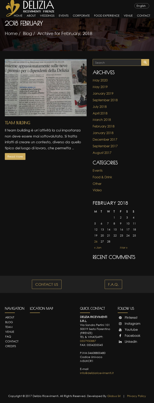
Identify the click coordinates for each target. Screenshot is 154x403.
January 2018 (103, 133)
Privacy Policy (136, 396)
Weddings (47, 19)
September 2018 (105, 100)
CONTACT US (46, 284)
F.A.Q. (113, 284)
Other (97, 184)
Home (18, 19)
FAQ (8, 336)
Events (64, 19)
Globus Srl (114, 396)
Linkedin (127, 341)
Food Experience (107, 19)
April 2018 (100, 113)
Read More (15, 156)
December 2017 (105, 139)
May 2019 (100, 87)
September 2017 (105, 146)
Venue (128, 19)
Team (9, 327)
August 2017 (102, 153)
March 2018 (102, 120)
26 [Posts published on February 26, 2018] (95, 241)
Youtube (128, 329)
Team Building (17, 122)
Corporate (81, 19)
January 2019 (103, 93)
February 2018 (103, 126)
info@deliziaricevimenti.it (97, 373)
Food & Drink (102, 177)
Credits (10, 346)
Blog (27, 33)
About (31, 19)
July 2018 (100, 107)
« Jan (97, 247)
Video (97, 190)
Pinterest (127, 317)
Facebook (129, 335)
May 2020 (100, 80)
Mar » (123, 247)
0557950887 (88, 341)
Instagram (129, 323)
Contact (143, 19)
